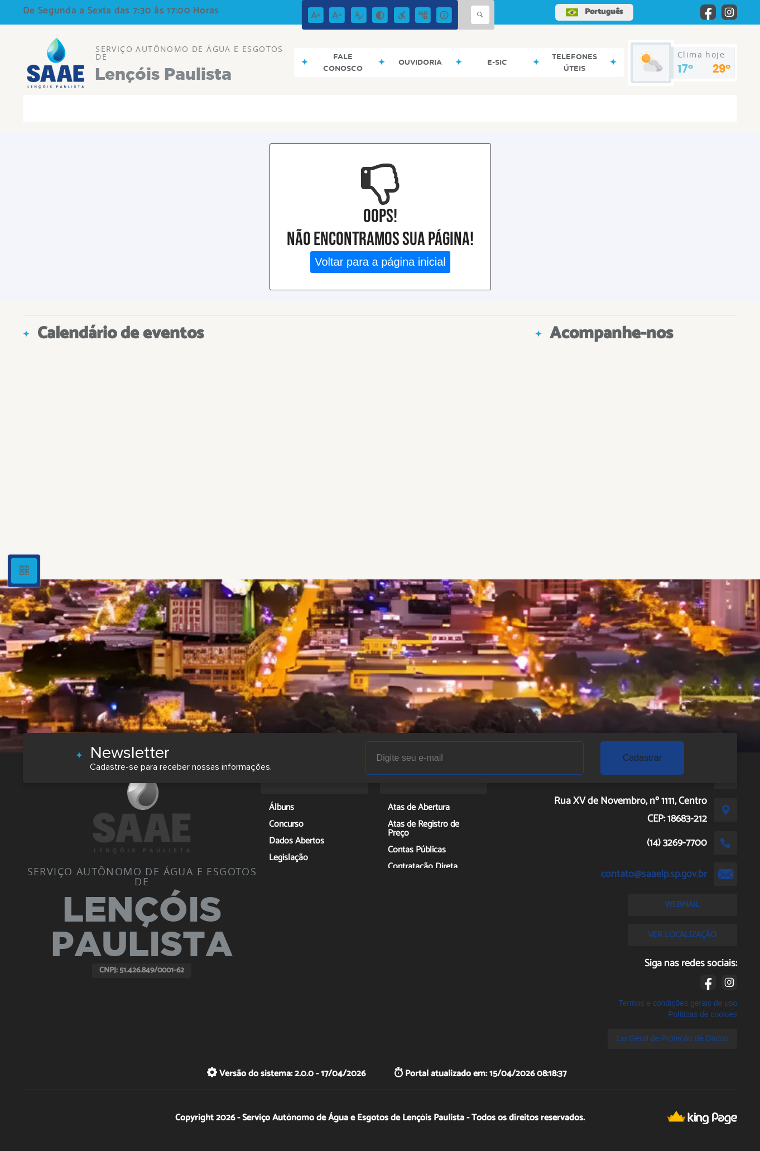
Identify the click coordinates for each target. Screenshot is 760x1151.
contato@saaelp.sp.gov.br (654, 874)
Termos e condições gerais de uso (678, 1003)
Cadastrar (642, 757)
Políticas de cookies (702, 1014)
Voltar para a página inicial (380, 262)
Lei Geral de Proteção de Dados (672, 1038)
